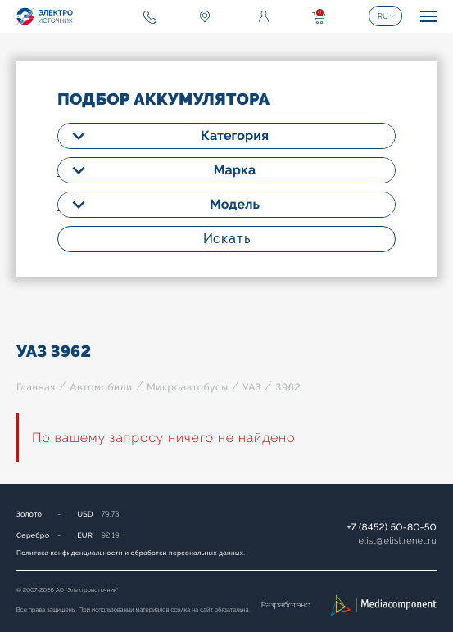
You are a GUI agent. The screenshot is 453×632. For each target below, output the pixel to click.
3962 (288, 387)
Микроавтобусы (187, 387)
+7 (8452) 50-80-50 (392, 527)
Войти (264, 16)
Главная (36, 387)
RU (383, 16)
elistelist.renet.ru (397, 540)
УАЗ (251, 387)
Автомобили (101, 387)
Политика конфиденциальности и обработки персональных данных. (130, 552)
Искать (227, 238)
